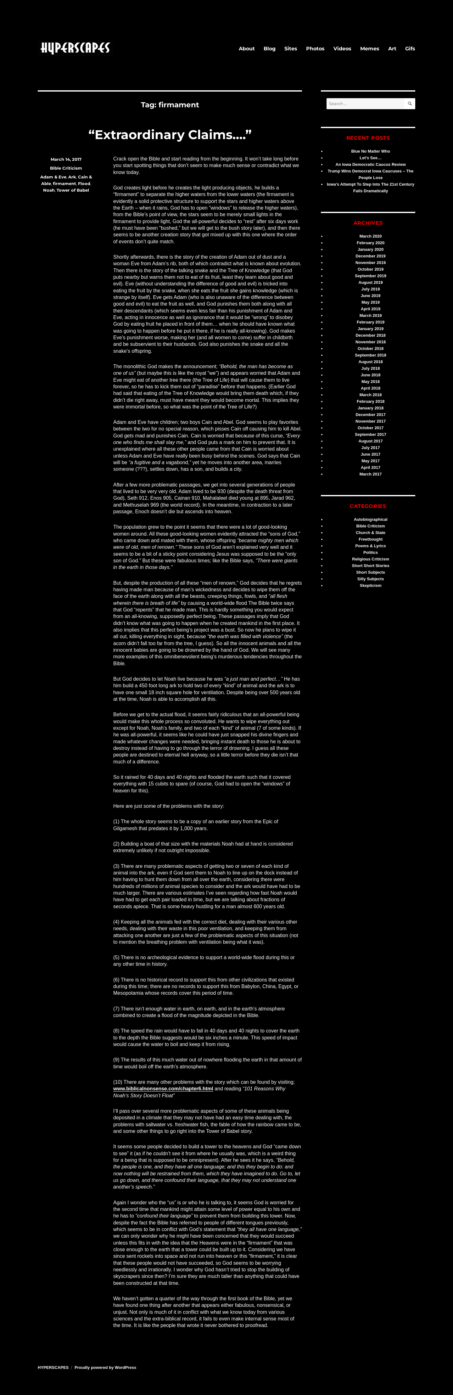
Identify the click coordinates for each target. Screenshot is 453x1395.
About (247, 49)
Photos (315, 49)
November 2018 (370, 342)
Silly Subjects (370, 579)
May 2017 (370, 460)
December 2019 (370, 256)
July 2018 (370, 368)
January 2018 (370, 408)
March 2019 (371, 315)
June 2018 (371, 375)
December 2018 (370, 335)
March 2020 (371, 236)
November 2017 (370, 421)
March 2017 (371, 474)
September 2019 (370, 275)
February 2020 (370, 242)
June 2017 (371, 454)
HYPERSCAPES (53, 1367)
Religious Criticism (370, 559)
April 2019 (370, 309)
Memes (369, 49)
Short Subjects (370, 572)
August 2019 (370, 282)
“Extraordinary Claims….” (170, 134)
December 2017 (370, 414)
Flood (84, 183)
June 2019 (371, 295)
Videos (342, 49)
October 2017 (370, 427)
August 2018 (370, 361)
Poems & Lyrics (370, 545)
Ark (72, 176)
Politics (370, 552)
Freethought (371, 539)
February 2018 (370, 401)
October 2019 (370, 269)
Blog (270, 49)
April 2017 (370, 467)
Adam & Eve (53, 176)
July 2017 (370, 447)
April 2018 (370, 388)
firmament (64, 183)
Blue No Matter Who (370, 151)
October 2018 (370, 348)
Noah (49, 190)
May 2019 (370, 302)
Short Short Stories (370, 565)
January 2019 (370, 328)
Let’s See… (371, 157)
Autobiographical (371, 519)
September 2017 (370, 434)
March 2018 (371, 394)
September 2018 (370, 355)
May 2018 (370, 381)
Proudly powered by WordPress (105, 1367)
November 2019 (370, 262)
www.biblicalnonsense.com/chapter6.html (163, 1088)
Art (392, 49)
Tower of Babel (73, 190)
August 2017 (370, 441)
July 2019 (370, 289)
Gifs (410, 49)
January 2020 (370, 249)
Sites (290, 49)
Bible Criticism (66, 168)
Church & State (370, 532)
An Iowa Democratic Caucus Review (371, 164)
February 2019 (370, 322)
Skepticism (371, 585)
